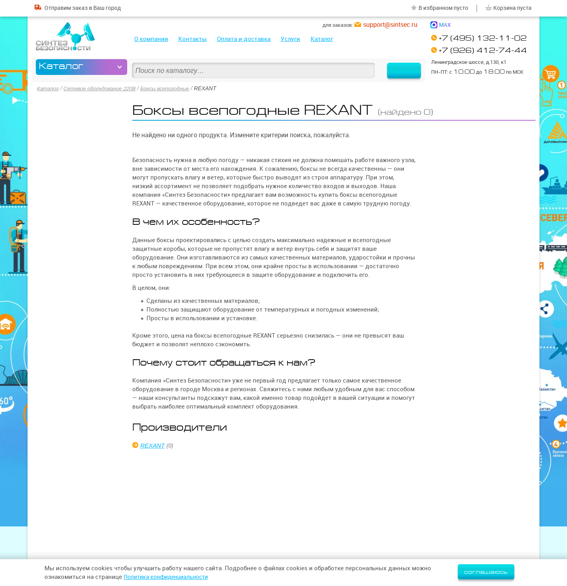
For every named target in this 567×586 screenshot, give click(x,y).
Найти (399, 67)
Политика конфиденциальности (170, 576)
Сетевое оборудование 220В (102, 88)
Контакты (192, 39)
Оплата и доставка (244, 39)
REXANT (153, 445)
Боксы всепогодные (170, 88)
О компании (151, 39)
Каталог (322, 39)
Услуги (290, 39)
